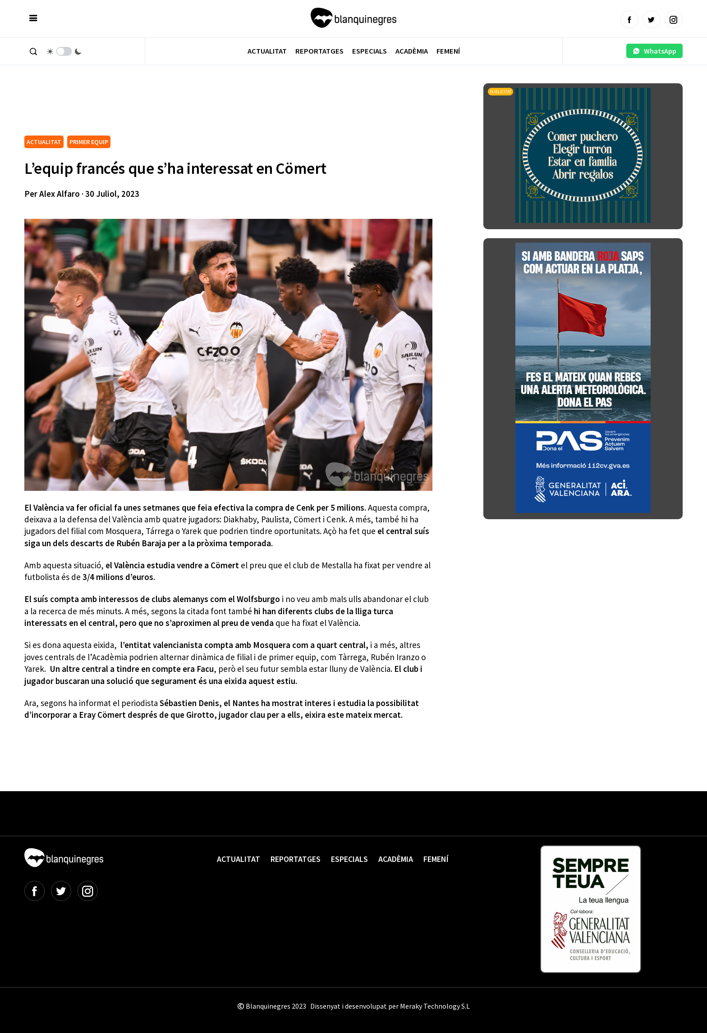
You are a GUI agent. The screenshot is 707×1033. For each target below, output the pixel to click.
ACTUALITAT (44, 142)
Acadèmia (411, 51)
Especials (369, 51)
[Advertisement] (188, 108)
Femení (448, 51)
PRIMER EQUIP (88, 142)
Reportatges (319, 51)
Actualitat (267, 51)
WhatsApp (654, 50)
